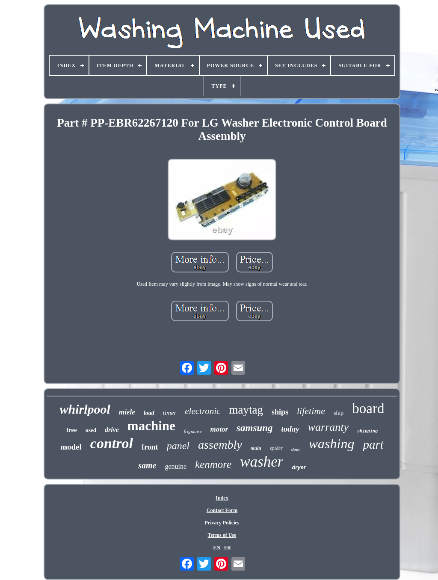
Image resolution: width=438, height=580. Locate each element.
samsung (254, 428)
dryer (299, 467)
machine (151, 425)
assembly (220, 444)
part (373, 444)
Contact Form (222, 510)
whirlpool (85, 409)
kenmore (213, 464)
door (295, 449)
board (368, 408)
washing (332, 443)
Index (222, 498)
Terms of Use (222, 535)
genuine (175, 466)
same (147, 465)
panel (178, 445)
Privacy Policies (222, 523)
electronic (202, 411)
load (149, 413)
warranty (328, 427)
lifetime (311, 410)
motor (219, 429)
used (91, 430)
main (256, 448)
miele (127, 412)
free (71, 429)
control (111, 443)
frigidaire (193, 431)
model (71, 446)
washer (261, 461)
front (150, 447)
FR (227, 547)
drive (112, 429)
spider (276, 448)
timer (170, 412)
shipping (367, 431)
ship (338, 413)
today (290, 428)
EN (216, 547)
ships (280, 412)
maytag (246, 409)
